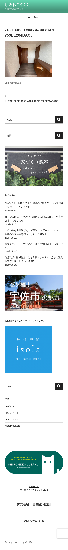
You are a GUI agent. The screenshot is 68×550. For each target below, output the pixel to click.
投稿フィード (12, 412)
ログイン (9, 406)
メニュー (34, 17)
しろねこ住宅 (16, 5)
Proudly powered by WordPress (20, 542)
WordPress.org (12, 425)
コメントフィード (14, 419)
